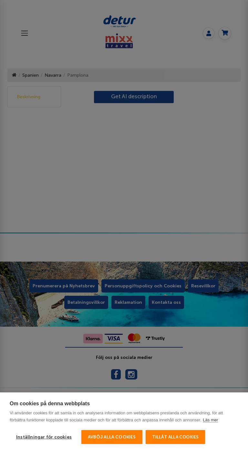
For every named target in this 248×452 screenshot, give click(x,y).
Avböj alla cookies (112, 437)
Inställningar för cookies (44, 437)
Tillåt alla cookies (175, 437)
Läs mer (210, 420)
